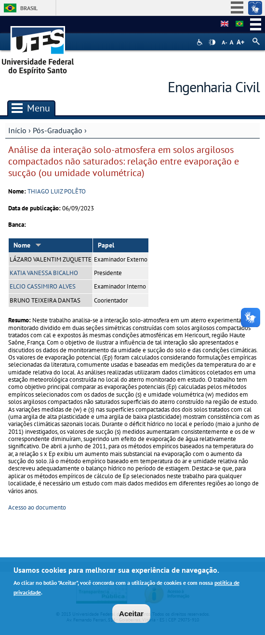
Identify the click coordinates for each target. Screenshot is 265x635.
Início (17, 130)
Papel (106, 245)
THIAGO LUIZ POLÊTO (56, 191)
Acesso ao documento (37, 507)
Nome (27, 245)
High (212, 42)
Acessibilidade (200, 42)
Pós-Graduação (57, 130)
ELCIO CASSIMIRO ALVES (43, 286)
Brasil (29, 8)
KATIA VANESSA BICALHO (44, 273)
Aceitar (131, 615)
